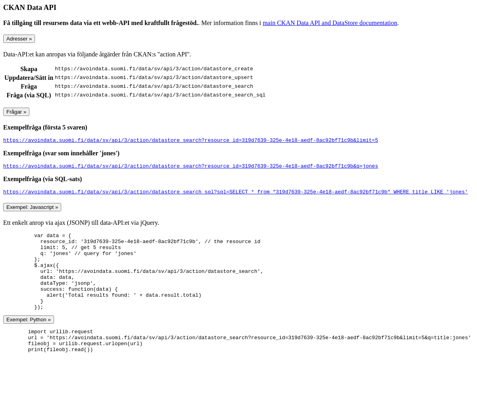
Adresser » (19, 39)
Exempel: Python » (28, 339)
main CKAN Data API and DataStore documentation (330, 22)
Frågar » (16, 112)
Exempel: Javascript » (32, 211)
